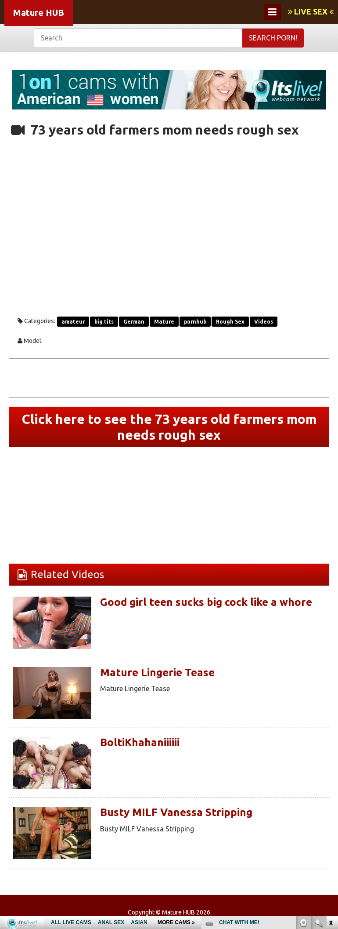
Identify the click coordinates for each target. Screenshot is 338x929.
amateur (73, 321)
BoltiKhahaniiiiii (140, 742)
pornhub (195, 321)
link (330, 791)
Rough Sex (230, 321)
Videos (263, 321)
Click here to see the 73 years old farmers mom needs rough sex (169, 427)
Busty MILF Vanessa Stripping (176, 812)
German (133, 321)
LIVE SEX (311, 11)
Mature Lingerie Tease (157, 672)
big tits (104, 321)
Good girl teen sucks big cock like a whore (206, 602)
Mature (164, 321)
